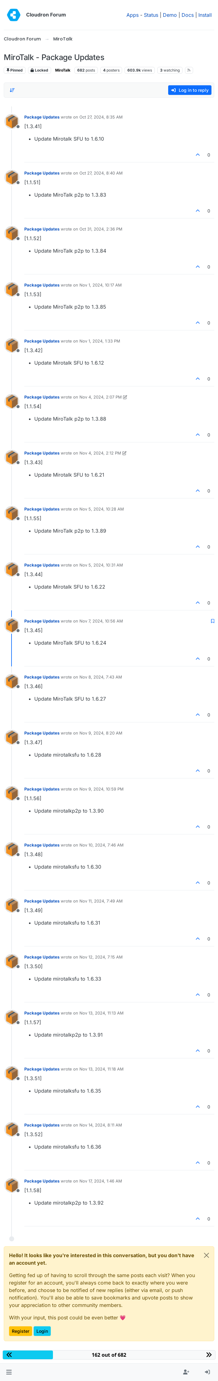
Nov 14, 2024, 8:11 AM (100, 1124)
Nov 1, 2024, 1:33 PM (99, 340)
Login (42, 1331)
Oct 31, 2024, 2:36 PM (100, 228)
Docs (188, 15)
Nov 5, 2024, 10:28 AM (101, 508)
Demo (170, 15)
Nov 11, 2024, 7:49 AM (101, 900)
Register (20, 1331)
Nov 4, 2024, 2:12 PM (100, 452)
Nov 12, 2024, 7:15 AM (101, 956)
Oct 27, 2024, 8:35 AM (101, 116)
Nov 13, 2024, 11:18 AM (101, 1068)
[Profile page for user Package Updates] (11, 121)
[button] (8, 1372)
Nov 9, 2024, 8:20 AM (100, 732)
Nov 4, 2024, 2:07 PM (100, 396)
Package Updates (41, 116)
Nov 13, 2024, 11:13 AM (101, 1012)
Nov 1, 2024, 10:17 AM (100, 284)
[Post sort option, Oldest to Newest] (12, 90)
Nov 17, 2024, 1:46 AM (100, 1180)
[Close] (206, 1255)
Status (151, 15)
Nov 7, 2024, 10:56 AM (101, 620)
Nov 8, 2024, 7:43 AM (100, 676)
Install (205, 15)
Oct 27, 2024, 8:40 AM (101, 172)
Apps (132, 15)
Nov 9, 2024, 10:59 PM (101, 788)
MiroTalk (62, 70)
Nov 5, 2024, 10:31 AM (101, 564)
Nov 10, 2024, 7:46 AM (101, 844)
